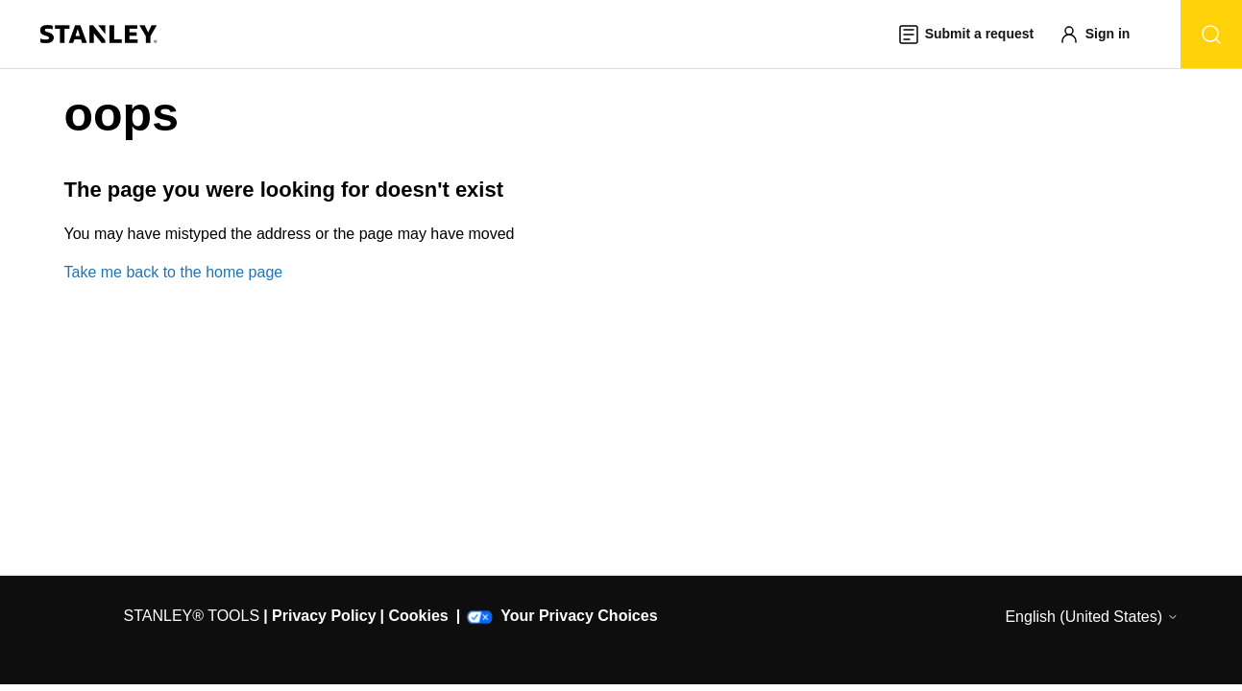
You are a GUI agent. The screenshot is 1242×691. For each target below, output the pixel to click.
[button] (1104, 34)
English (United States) (1091, 616)
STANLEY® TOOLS (192, 616)
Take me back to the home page (173, 272)
